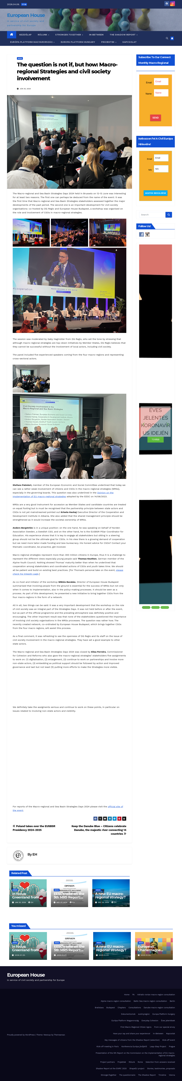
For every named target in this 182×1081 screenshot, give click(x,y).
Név (150, 170)
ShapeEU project (136, 1068)
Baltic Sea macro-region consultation (150, 1001)
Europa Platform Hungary (78, 42)
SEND (155, 118)
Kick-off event (168, 1040)
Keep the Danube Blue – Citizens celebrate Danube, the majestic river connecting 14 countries (99, 830)
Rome (140, 1062)
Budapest (110, 1008)
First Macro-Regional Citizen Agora (135, 1027)
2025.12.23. (104, 955)
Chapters (122, 1008)
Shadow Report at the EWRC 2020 (111, 1068)
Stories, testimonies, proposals (161, 1068)
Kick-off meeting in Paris (108, 1046)
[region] (155, 426)
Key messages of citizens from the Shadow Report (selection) (132, 1040)
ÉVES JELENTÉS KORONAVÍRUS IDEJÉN (155, 421)
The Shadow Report (123, 34)
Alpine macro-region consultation (116, 1001)
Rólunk (43, 34)
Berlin (172, 1001)
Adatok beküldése (155, 193)
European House (26, 15)
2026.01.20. (20, 955)
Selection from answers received (160, 1062)
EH (34, 854)
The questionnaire (127, 1075)
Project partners (107, 1062)
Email (149, 82)
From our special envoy (164, 1027)
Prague (172, 1046)
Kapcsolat (130, 42)
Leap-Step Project (158, 1046)
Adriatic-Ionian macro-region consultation (156, 995)
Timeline (162, 1075)
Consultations (135, 1008)
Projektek (108, 42)
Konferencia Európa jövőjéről (134, 1046)
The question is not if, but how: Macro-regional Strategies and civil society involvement (67, 71)
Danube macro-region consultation (159, 1008)
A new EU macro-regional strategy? (110, 895)
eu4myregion (144, 1014)
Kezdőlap (25, 34)
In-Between (96, 34)
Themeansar (59, 1035)
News (20, 58)
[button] (167, 38)
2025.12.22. (146, 955)
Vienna (172, 1075)
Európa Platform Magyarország (31, 42)
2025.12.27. (62, 955)
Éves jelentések (168, 1020)
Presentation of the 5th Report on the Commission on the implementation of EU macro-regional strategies (135, 1054)
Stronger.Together (68, 34)
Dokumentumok (128, 1014)
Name (149, 94)
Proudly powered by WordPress (21, 1035)
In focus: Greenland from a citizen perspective (27, 897)
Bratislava (99, 1008)
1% (133, 995)
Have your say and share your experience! (131, 1033)
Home (126, 995)
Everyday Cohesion (150, 1020)
